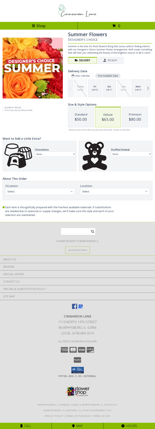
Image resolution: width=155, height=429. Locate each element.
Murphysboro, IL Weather (60, 410)
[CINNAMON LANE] (77, 17)
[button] (77, 370)
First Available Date (108, 75)
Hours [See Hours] (129, 426)
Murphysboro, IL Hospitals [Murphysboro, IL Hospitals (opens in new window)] (99, 404)
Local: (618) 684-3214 (77, 333)
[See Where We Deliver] (77, 250)
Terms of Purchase (78, 416)
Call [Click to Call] (25, 426)
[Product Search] (78, 231)
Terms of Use (101, 416)
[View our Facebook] (74, 308)
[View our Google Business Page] (80, 308)
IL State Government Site (95, 410)
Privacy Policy (54, 416)
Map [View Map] (77, 426)
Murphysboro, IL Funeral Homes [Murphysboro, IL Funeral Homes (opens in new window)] (58, 404)
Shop (38, 25)
